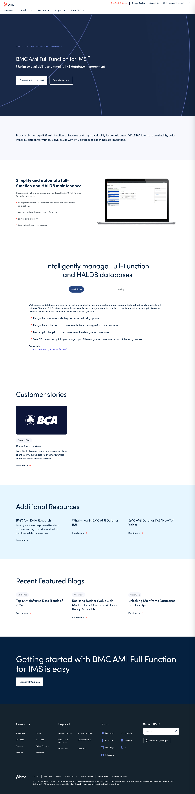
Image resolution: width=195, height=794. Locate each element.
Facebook (107, 740)
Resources (82, 748)
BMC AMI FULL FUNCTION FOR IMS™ (46, 46)
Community (107, 733)
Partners (42, 10)
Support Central (65, 733)
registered (67, 784)
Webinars (20, 739)
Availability (76, 289)
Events (38, 733)
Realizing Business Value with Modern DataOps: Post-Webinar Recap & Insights (95, 604)
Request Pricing (138, 3)
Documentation (84, 739)
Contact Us (153, 3)
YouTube (126, 740)
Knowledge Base (85, 733)
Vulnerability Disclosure (63, 741)
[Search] (190, 3)
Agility (121, 289)
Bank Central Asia (28, 446)
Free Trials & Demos (119, 3)
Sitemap (19, 752)
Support (58, 10)
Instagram (107, 755)
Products (25, 10)
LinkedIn (126, 733)
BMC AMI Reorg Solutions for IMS (50, 349)
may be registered (83, 784)
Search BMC (151, 724)
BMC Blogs (107, 747)
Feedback (40, 739)
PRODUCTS (21, 46)
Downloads (63, 748)
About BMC (76, 10)
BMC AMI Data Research (33, 520)
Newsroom (40, 752)
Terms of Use (116, 781)
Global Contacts (42, 746)
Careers (19, 746)
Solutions (8, 10)
